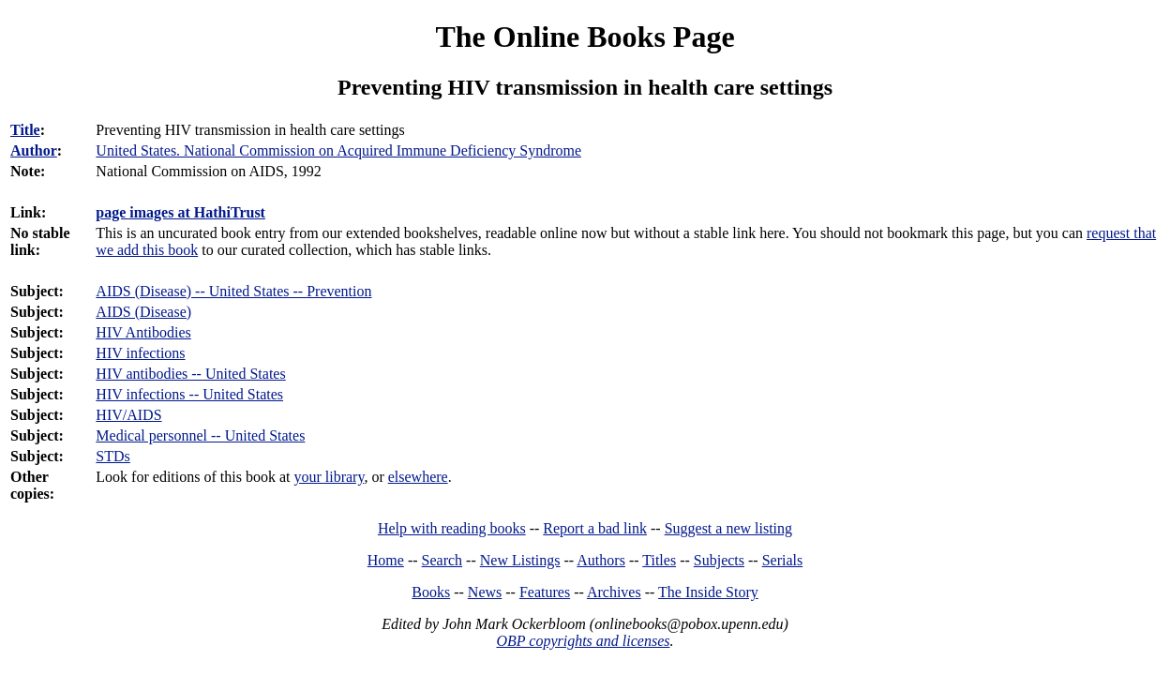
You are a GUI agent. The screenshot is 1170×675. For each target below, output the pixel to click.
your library (328, 477)
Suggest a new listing (728, 528)
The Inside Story (708, 592)
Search (442, 560)
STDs (112, 456)
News (485, 592)
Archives (614, 592)
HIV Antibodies (143, 332)
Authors (601, 560)
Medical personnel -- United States (200, 435)
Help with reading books (452, 528)
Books (431, 592)
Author (33, 150)
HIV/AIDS (128, 415)
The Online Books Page (584, 36)
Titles (659, 560)
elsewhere (418, 477)
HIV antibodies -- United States (190, 374)
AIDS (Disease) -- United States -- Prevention (233, 291)
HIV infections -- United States (189, 394)
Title (25, 130)
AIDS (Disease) (143, 312)
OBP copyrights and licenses (582, 641)
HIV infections (140, 353)
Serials (782, 560)
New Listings (520, 560)
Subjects (719, 560)
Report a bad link (595, 528)
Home (386, 560)
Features (544, 592)
